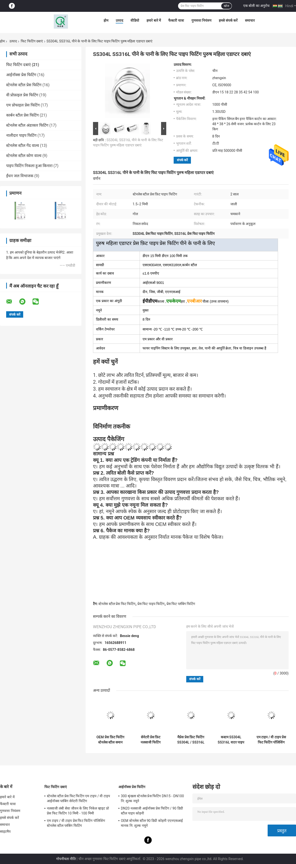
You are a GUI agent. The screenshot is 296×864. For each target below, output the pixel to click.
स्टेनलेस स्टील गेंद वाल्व (22, 145)
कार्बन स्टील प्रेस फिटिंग (22, 115)
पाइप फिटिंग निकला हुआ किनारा (29, 165)
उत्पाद (119, 20)
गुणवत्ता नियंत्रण (201, 20)
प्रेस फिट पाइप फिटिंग (151, 604)
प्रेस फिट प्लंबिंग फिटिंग (180, 604)
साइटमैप (5, 831)
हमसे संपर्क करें (228, 20)
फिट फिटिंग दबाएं (32, 41)
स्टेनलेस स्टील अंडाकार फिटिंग (27, 125)
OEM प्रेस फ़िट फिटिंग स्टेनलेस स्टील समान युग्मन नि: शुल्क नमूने (110, 739)
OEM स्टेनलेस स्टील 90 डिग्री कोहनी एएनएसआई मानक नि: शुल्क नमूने (152, 823)
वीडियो (134, 20)
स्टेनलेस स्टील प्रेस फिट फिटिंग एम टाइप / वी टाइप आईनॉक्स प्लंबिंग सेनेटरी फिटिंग (78, 798)
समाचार (250, 20)
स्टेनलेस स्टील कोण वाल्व (23, 155)
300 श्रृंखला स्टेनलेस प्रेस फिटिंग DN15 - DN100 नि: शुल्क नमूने (152, 798)
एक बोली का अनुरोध (256, 6)
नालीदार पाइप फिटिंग (21, 135)
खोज (226, 6)
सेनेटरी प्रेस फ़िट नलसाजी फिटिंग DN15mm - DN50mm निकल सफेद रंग (150, 739)
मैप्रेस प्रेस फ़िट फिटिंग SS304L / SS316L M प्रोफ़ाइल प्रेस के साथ (190, 739)
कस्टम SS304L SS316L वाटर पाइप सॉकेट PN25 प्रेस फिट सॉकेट (231, 739)
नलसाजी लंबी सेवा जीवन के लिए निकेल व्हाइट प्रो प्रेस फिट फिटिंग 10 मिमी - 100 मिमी (78, 810)
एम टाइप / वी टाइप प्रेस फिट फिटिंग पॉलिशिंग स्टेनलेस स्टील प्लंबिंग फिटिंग (271, 739)
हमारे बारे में (154, 20)
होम (106, 20)
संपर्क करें (182, 160)
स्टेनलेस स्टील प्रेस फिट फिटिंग (116, 604)
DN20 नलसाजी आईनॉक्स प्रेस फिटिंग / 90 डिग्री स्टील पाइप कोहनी (152, 810)
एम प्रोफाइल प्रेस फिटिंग (23, 105)
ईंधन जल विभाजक (19, 175)
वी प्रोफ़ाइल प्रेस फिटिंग (22, 95)
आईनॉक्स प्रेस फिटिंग (21, 74)
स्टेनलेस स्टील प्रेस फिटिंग (23, 85)
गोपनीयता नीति (66, 859)
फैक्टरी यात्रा (176, 20)
